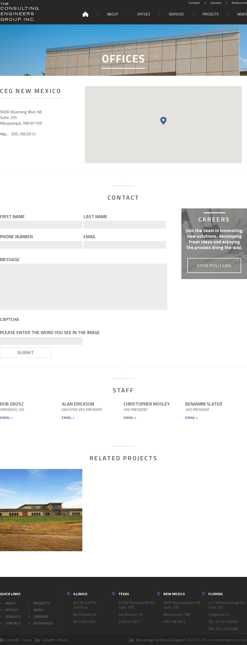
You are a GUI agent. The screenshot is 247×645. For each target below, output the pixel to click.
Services (176, 14)
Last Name (95, 216)
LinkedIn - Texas (18, 639)
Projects (211, 14)
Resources (239, 2)
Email (90, 236)
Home (85, 14)
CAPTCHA (9, 319)
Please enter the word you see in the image (50, 332)
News (242, 14)
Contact (194, 2)
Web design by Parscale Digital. (160, 639)
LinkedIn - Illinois (55, 639)
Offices (143, 14)
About (113, 14)
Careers (215, 2)
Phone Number (16, 236)
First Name (12, 216)
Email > (6, 417)
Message (10, 259)
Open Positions (214, 265)
